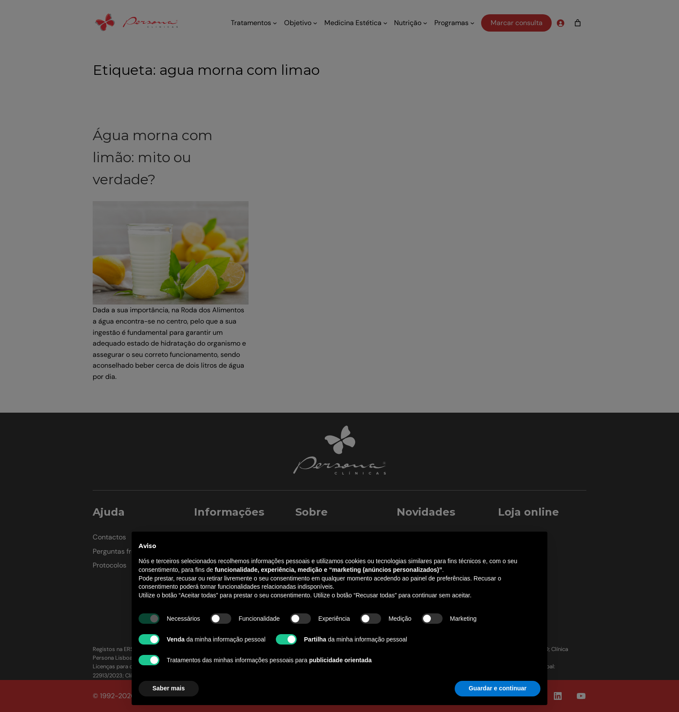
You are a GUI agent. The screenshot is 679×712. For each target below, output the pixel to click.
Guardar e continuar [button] (498, 688)
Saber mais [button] (168, 688)
